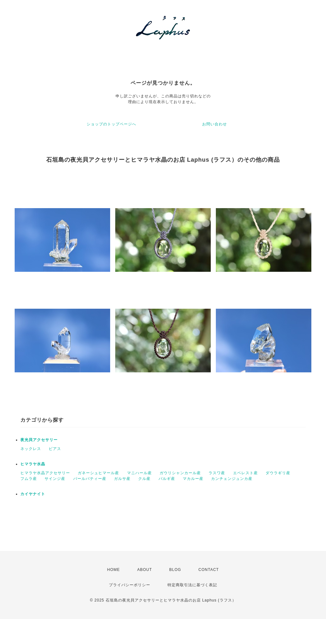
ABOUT (144, 569)
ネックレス (30, 449)
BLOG (175, 569)
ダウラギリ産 (278, 473)
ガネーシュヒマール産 (98, 473)
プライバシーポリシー (129, 585)
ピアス (55, 449)
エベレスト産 (245, 473)
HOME (113, 569)
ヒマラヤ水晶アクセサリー (45, 473)
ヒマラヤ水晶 (32, 464)
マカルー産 (193, 478)
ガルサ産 (122, 478)
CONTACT (208, 569)
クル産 (144, 478)
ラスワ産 (217, 473)
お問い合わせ (214, 124)
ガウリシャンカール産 (180, 473)
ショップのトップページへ (111, 124)
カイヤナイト (32, 494)
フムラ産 (28, 478)
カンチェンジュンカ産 (231, 478)
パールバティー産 (89, 478)
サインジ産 (55, 478)
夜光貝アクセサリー (39, 440)
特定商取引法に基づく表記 (192, 585)
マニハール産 (139, 473)
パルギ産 (167, 478)
